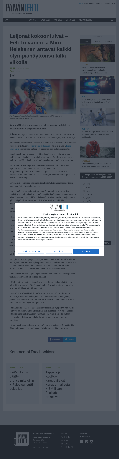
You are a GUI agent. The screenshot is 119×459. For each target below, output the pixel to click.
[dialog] (59, 229)
